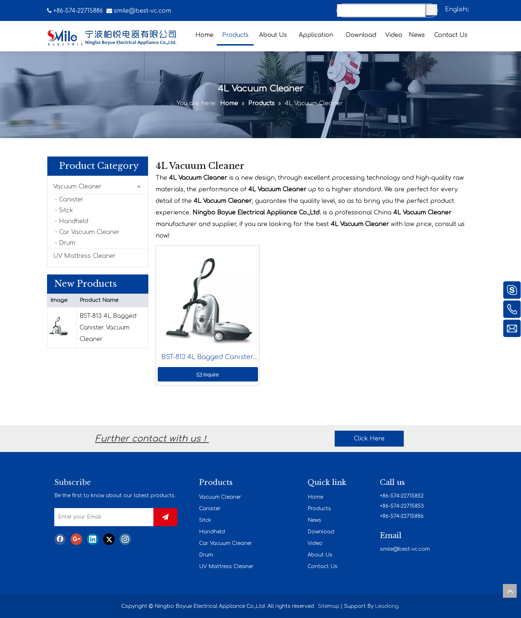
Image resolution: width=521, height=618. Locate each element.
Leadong (387, 606)
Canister (71, 199)
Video (315, 543)
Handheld (73, 221)
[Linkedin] (92, 539)
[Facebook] (60, 539)
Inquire (208, 375)
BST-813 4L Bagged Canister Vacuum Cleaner (108, 327)
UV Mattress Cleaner (84, 256)
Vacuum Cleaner (77, 186)
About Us (320, 555)
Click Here (369, 438)
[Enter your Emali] (109, 517)
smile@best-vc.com (142, 11)
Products (319, 508)
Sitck (66, 210)
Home (315, 497)
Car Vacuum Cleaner (89, 232)
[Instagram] (125, 539)
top (510, 591)
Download (321, 531)
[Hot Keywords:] (431, 10)
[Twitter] (109, 539)
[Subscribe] (165, 517)
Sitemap (328, 606)
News (314, 520)
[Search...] (381, 10)
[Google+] (76, 539)
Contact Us (323, 566)
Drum (67, 243)
